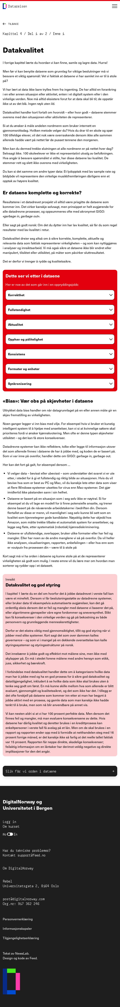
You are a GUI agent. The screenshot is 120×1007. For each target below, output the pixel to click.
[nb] (10, 834)
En (15, 834)
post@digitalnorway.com (24, 899)
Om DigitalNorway (18, 868)
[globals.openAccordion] (60, 296)
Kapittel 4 (12, 33)
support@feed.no (31, 855)
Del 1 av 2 (37, 33)
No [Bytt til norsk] (4, 834)
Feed (33, 958)
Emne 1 (57, 33)
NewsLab (22, 953)
